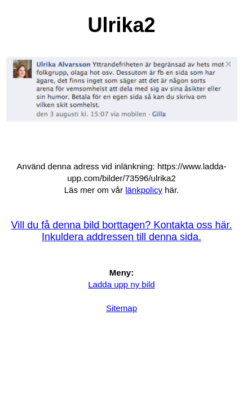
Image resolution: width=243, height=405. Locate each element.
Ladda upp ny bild (121, 284)
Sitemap (121, 308)
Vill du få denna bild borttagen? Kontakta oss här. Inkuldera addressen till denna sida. (121, 230)
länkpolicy (143, 190)
